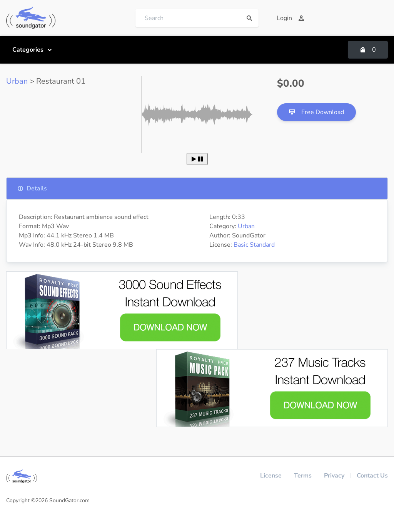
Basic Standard (254, 244)
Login (290, 18)
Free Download (316, 112)
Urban (17, 81)
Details (32, 188)
